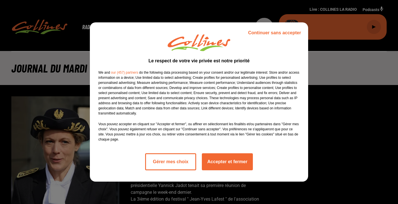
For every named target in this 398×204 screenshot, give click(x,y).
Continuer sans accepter (274, 32)
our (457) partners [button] (124, 73)
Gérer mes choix (170, 161)
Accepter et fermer (227, 161)
